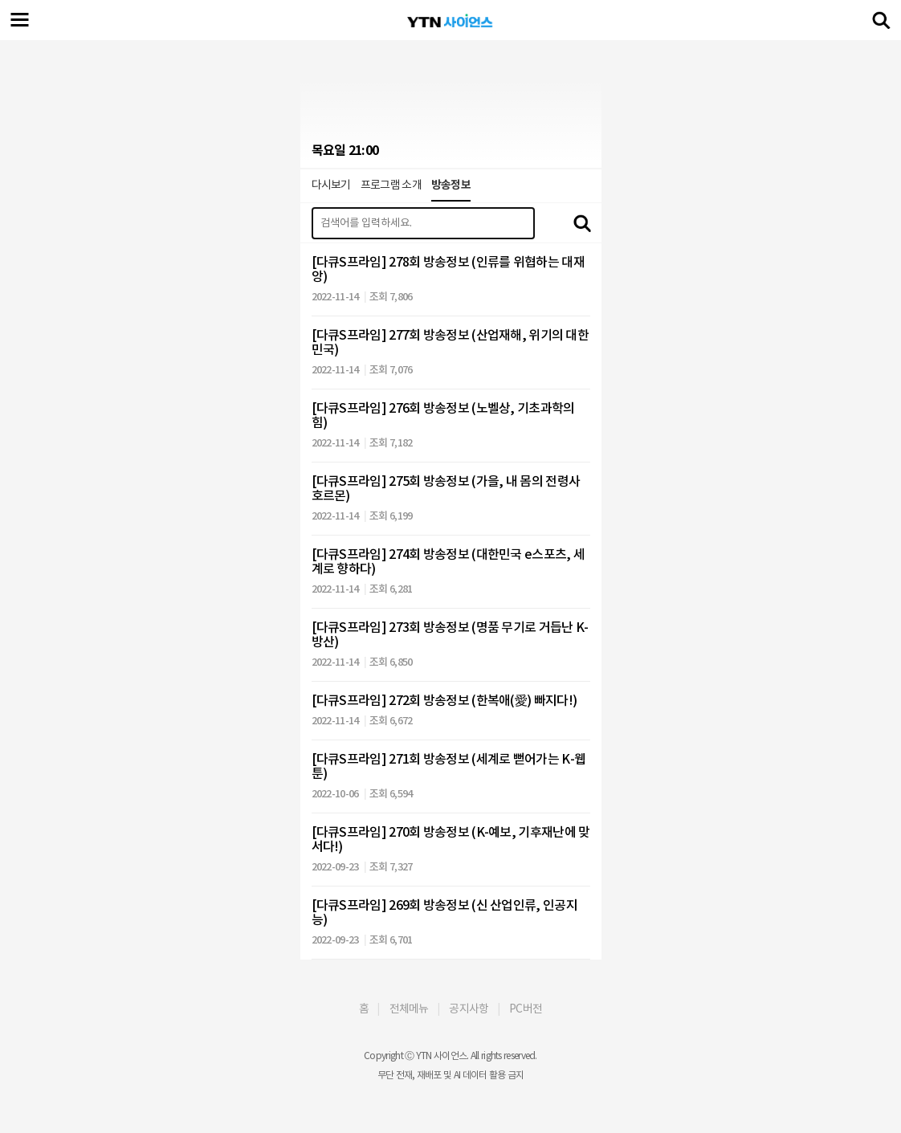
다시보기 (331, 184)
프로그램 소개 (391, 184)
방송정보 (451, 184)
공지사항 (468, 1008)
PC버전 (525, 1008)
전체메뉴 (409, 1008)
